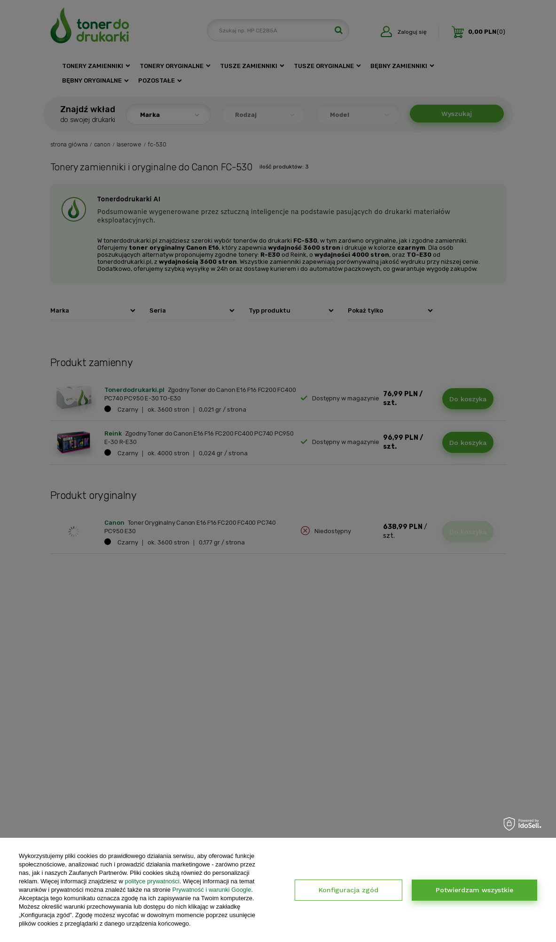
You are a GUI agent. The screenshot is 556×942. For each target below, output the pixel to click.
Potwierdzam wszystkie (474, 890)
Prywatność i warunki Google (211, 889)
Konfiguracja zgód (348, 890)
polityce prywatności (152, 881)
